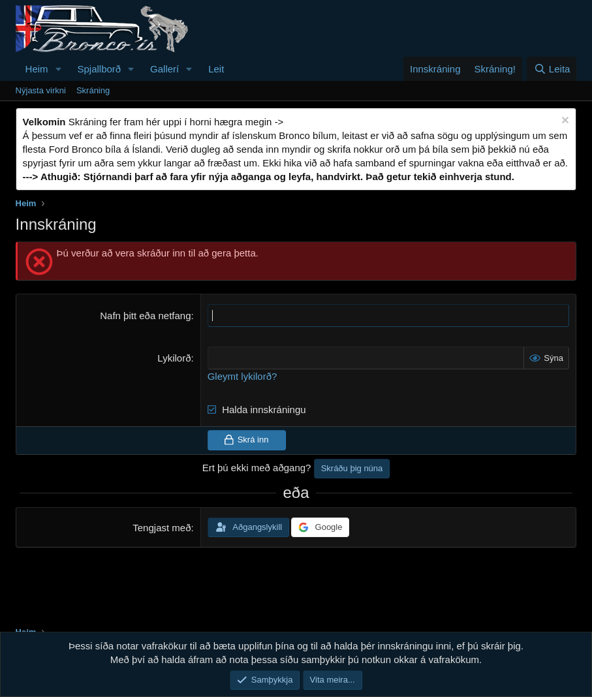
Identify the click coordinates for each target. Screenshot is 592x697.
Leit (216, 68)
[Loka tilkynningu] (563, 122)
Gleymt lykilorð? (242, 376)
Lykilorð (174, 358)
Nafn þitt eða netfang (145, 315)
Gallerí (164, 68)
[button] (59, 69)
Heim (36, 68)
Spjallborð (99, 68)
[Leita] (551, 69)
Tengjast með (161, 527)
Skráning (93, 90)
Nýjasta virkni (41, 90)
